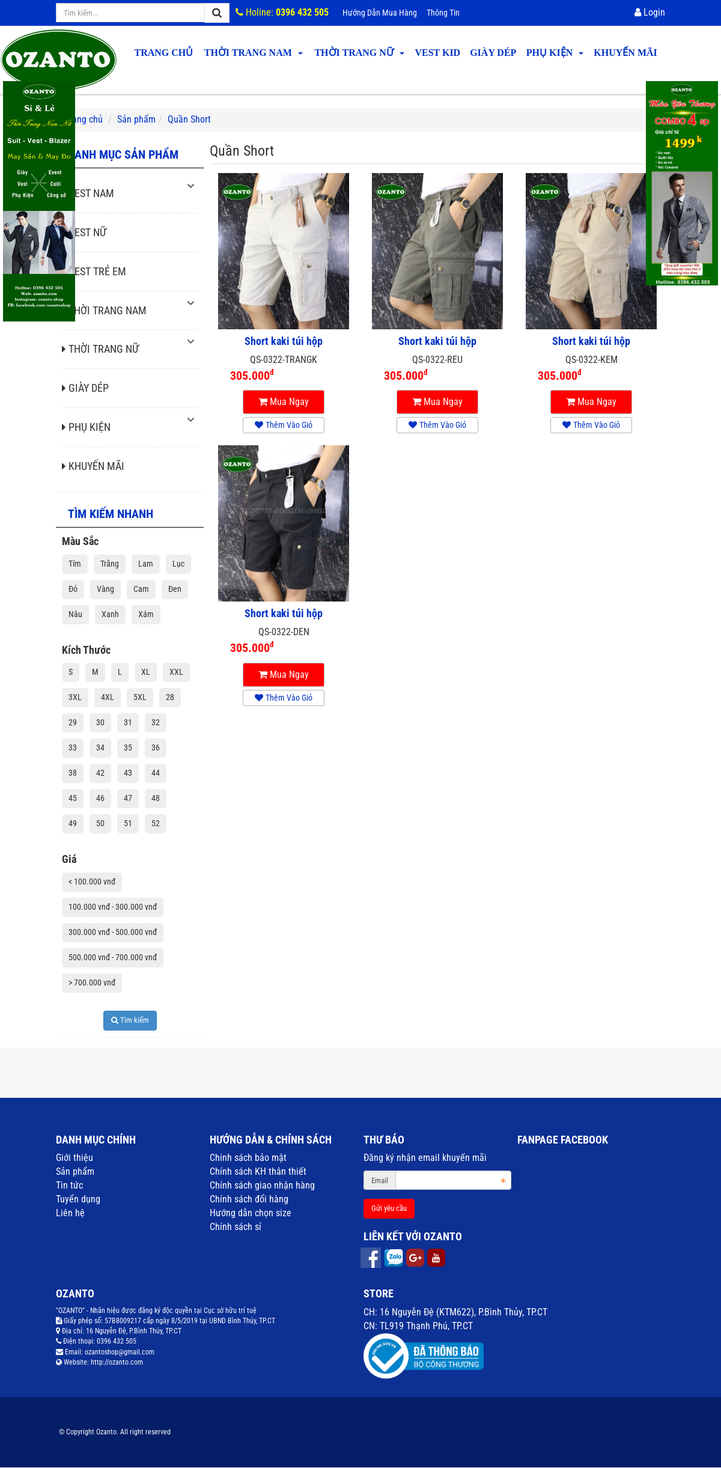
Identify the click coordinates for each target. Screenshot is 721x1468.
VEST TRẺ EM (94, 271)
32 (155, 722)
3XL (75, 697)
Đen (174, 589)
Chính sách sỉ (235, 1226)
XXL (176, 672)
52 (155, 823)
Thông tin (443, 12)
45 (72, 798)
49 (72, 823)
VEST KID (437, 52)
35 (128, 747)
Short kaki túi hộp (284, 341)
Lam (145, 563)
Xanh (110, 614)
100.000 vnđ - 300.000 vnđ (112, 907)
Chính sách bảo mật (248, 1157)
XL (145, 672)
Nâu (75, 614)
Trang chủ (163, 52)
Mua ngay (283, 401)
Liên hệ (70, 1213)
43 (128, 773)
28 (170, 697)
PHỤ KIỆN (554, 52)
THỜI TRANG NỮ (359, 52)
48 (155, 798)
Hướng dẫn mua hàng (379, 12)
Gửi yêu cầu (389, 1208)
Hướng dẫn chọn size (250, 1213)
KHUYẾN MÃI (625, 52)
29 (72, 722)
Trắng (109, 563)
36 (155, 747)
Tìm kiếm (130, 1020)
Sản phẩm (75, 1171)
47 (128, 798)
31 (128, 722)
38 (72, 773)
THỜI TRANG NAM (253, 52)
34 (100, 747)
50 (100, 823)
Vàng (105, 589)
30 (100, 722)
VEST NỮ (84, 232)
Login (649, 12)
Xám (146, 614)
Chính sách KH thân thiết (258, 1171)
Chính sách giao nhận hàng (262, 1185)
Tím (74, 563)
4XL (107, 697)
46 (100, 798)
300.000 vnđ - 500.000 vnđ (112, 932)
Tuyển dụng (78, 1199)
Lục (178, 563)
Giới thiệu (74, 1157)
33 (72, 747)
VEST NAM (88, 193)
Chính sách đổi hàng (249, 1199)
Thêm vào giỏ (283, 425)
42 (100, 773)
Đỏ (73, 589)
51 (128, 823)
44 (155, 773)
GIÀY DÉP (493, 52)
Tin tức (69, 1185)
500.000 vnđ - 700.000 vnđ (112, 957)
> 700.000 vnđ (91, 982)
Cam (141, 589)
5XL (140, 697)
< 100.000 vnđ (91, 881)
